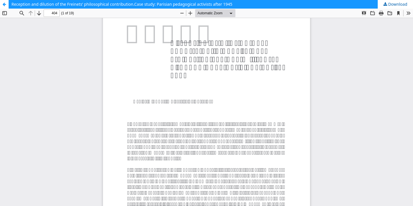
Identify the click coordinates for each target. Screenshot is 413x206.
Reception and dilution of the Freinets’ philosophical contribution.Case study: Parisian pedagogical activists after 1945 (121, 4)
